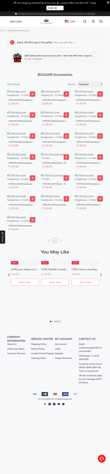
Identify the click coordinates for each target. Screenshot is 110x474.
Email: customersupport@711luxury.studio (90, 323)
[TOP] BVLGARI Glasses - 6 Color (53, 149)
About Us (11, 320)
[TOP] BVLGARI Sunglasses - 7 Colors (54, 132)
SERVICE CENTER (42, 315)
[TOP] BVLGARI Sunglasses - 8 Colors (88, 96)
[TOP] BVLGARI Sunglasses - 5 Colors (21, 96)
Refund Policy (38, 324)
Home (3, 30)
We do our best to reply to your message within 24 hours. (90, 355)
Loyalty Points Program (42, 329)
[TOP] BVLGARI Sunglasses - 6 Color (21, 149)
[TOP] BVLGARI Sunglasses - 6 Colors (21, 114)
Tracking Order (38, 334)
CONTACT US (87, 315)
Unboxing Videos (15, 324)
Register (59, 329)
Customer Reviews (16, 329)
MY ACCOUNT (63, 315)
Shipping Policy (39, 320)
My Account (61, 320)
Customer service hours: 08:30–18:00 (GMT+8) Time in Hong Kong (90, 343)
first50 (52, 8)
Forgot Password (63, 334)
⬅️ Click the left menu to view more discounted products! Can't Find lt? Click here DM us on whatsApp (55, 14)
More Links (16, 21)
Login (58, 324)
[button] (9, 251)
